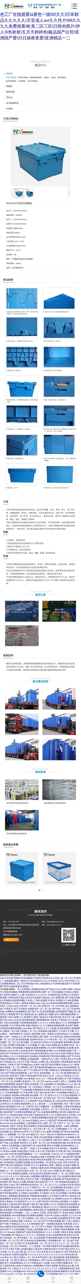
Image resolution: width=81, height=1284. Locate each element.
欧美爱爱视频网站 (23, 1154)
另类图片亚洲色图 (16, 1045)
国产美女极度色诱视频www (43, 1067)
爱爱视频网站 (25, 1210)
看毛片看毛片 (20, 1260)
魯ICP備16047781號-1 (57, 952)
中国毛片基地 (66, 1232)
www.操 (9, 1274)
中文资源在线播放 (8, 992)
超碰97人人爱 (17, 995)
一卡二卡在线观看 (41, 1154)
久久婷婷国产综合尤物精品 (38, 1101)
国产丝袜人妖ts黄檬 (9, 1143)
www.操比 (27, 1028)
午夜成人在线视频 (34, 1229)
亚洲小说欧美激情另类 (30, 1076)
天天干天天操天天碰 (9, 1249)
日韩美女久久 (69, 1076)
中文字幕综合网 (17, 1025)
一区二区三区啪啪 (66, 1039)
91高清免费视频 (47, 1011)
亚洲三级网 (66, 989)
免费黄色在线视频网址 (16, 1011)
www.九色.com (43, 1003)
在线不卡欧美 (16, 1126)
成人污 (27, 1252)
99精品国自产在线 (25, 1151)
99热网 (73, 1238)
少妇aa (76, 989)
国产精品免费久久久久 (46, 1204)
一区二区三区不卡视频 (40, 1226)
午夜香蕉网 (57, 1226)
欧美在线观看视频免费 (61, 1003)
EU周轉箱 (21, 81)
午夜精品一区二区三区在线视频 (58, 1087)
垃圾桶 (9, 108)
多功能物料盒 (12, 103)
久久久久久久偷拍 (46, 1023)
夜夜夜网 (68, 1042)
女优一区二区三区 (37, 1171)
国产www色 (31, 1053)
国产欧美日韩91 (31, 1037)
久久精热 (22, 1193)
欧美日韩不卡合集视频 (55, 1092)
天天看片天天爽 (66, 1031)
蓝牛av (68, 1159)
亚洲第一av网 (62, 1126)
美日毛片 (66, 1017)
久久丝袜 (18, 1274)
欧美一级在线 (62, 1157)
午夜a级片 (8, 1062)
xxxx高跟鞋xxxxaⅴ (60, 1199)
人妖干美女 (33, 1073)
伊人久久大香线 (53, 1115)
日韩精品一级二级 (34, 1218)
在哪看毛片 (54, 1070)
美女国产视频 (71, 1025)
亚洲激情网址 (40, 1240)
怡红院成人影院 (61, 1037)
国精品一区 (8, 1031)
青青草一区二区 (17, 1120)
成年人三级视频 (68, 1081)
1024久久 (4, 1115)
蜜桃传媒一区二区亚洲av (30, 1087)
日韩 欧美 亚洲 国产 (9, 1076)
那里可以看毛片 (61, 1196)
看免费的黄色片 (71, 1073)
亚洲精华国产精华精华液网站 (53, 1056)
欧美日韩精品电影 (53, 1168)
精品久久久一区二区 (15, 1218)
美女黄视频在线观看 (17, 1173)
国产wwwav (47, 1260)
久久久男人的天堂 (39, 1252)
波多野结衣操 (36, 1039)
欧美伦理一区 (39, 1098)
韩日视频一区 (26, 1042)
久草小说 (40, 1151)
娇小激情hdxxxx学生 (19, 1132)
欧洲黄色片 (5, 1101)
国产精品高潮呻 (52, 1064)
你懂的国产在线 (22, 1232)
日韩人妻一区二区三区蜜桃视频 (52, 1129)
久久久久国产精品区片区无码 (43, 1201)
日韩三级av (38, 1092)
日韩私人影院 (46, 1213)
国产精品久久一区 (27, 1129)
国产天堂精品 (20, 1009)
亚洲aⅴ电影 (68, 1213)
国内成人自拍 (55, 1162)
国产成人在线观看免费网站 (46, 1112)
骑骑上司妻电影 (47, 1157)
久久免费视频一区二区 (14, 1134)
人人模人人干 (34, 1140)
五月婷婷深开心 (21, 1201)
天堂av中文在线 (51, 1215)
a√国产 (56, 1059)
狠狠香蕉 (74, 1246)
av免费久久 (65, 1215)
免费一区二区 (49, 1123)
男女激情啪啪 (11, 1092)
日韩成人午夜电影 (58, 1020)
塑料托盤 (10, 92)
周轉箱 (9, 73)
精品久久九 (64, 1274)
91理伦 (27, 1034)
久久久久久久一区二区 (63, 1243)
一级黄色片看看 (36, 1168)
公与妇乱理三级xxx (23, 1190)
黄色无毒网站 (30, 1126)
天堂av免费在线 (52, 1045)
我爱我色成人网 (47, 1176)
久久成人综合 (11, 1006)
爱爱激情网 (23, 992)
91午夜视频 (61, 1193)
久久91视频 (31, 1045)
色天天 (29, 1098)
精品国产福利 (22, 1084)
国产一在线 (29, 1148)
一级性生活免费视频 (9, 1145)
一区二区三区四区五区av (17, 1157)
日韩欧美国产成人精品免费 (33, 1145)
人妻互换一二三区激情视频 (50, 1104)
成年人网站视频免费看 (65, 1014)
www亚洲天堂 (73, 1143)
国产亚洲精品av (24, 1064)
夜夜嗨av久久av (65, 1084)
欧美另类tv (23, 1171)
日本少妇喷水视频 (58, 1263)
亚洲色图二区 (36, 1084)
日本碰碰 (69, 1137)
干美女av (49, 1134)
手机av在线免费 (10, 1023)
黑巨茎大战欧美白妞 (69, 1112)
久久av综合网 (50, 1218)
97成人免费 (13, 1017)
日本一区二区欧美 (24, 1106)
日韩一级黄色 (47, 1034)
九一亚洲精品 (38, 1235)
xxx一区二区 (11, 1171)
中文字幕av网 (25, 1092)
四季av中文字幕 (40, 1070)
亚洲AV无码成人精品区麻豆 (16, 1159)
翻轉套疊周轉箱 (36, 77)
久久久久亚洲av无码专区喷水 (66, 1185)
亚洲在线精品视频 (45, 1126)
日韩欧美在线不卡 (51, 1249)
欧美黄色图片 (6, 1213)
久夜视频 (18, 1078)
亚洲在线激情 (63, 1028)
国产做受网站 (22, 1185)
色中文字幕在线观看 (51, 1221)
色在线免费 (57, 1042)
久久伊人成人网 (15, 1252)
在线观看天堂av (10, 1210)
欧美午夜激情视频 (37, 1051)
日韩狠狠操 (23, 1109)
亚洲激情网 (33, 1059)
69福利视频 (51, 1238)
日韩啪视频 (17, 1048)
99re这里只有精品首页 (34, 1115)
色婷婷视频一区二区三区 (51, 1073)
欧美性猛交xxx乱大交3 (48, 1053)
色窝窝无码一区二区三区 (39, 1009)
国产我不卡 (33, 1011)
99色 (62, 1006)
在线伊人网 (38, 1064)
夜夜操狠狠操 (71, 1257)
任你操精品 (8, 1162)
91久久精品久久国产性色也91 (63, 1252)
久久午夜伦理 (50, 1039)
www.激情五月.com (35, 1134)
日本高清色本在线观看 (39, 1173)
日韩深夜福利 (66, 1062)
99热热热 (14, 1090)
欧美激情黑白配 (58, 1143)
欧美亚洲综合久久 (63, 1034)
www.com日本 (14, 1020)
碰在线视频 (73, 1000)
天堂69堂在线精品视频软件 (56, 1271)
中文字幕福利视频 (69, 1098)
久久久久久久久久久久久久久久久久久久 (38, 1268)
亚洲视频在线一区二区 (58, 1240)
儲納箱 (46, 77)
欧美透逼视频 (22, 1039)
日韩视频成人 (34, 1260)
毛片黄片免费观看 (56, 1048)
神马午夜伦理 (69, 1162)
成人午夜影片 (6, 1009)
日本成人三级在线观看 (36, 1000)
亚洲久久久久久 (23, 1187)
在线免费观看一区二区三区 (38, 1243)
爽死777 (57, 1213)
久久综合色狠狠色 (68, 1095)
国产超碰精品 (16, 1165)
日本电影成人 (18, 1101)
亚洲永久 (65, 995)
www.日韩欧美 (54, 1171)
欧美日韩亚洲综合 (8, 1109)
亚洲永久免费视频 (8, 1196)
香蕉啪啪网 (66, 1070)
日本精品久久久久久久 (35, 995)
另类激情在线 (54, 995)
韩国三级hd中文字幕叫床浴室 (47, 1017)
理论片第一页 (53, 1098)
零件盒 (9, 97)
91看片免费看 (51, 1266)
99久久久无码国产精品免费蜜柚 (59, 1229)
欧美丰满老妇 (6, 1201)
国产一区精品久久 (13, 1037)
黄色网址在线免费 (20, 1095)
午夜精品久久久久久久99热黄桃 (25, 1224)
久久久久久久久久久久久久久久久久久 (46, 1254)
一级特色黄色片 (15, 1034)
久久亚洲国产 (26, 1017)
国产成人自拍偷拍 (71, 1151)
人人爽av (34, 1213)
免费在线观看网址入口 (25, 1104)
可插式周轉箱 (11, 77)
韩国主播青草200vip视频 (57, 1246)
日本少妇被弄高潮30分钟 (68, 1176)
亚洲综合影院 (16, 1115)
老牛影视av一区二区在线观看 (31, 1238)
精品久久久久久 (51, 1207)
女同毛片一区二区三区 (51, 1109)
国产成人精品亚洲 (24, 1014)
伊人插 (41, 1045)
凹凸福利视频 (46, 1137)
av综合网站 (33, 1193)
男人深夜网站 (24, 989)
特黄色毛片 (74, 1101)
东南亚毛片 (25, 1207)
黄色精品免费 (16, 1221)
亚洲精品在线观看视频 (14, 1000)
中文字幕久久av (37, 1132)
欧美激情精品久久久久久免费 (45, 1232)
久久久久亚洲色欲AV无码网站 (24, 1056)
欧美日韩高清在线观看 (41, 1159)
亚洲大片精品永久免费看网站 (30, 1266)
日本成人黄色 (32, 1137)
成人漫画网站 (71, 1006)
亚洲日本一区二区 (50, 1006)
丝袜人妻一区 (6, 1260)
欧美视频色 (19, 1123)
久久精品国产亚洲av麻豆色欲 (59, 1120)
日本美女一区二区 (32, 1221)
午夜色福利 (19, 1137)
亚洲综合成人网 (66, 1266)
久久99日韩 (75, 1140)
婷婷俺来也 (37, 1207)
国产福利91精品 (7, 1187)
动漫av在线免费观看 (66, 1067)
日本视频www (18, 1271)
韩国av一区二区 (26, 1257)
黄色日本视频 (53, 1145)
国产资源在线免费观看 (16, 1073)
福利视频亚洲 (42, 1020)
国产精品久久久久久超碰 (44, 1028)
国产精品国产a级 (26, 1204)
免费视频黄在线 (66, 1268)
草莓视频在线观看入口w (41, 1196)
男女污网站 (63, 1140)
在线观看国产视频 (64, 1011)
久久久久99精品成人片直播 (36, 1263)
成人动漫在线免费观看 (34, 1274)
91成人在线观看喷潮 (55, 1235)
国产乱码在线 (26, 1240)
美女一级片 (69, 1104)
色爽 (28, 1025)
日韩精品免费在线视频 (10, 1028)
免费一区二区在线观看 (52, 992)
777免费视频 (52, 1274)
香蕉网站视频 (64, 1051)
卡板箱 (53, 77)
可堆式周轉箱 (32, 81)
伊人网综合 (75, 1199)
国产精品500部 (69, 1179)
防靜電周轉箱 (11, 81)
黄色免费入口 (69, 1187)
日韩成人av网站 (37, 1062)
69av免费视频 (18, 1215)
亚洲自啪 (67, 1224)
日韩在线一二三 (25, 1246)
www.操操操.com (32, 1078)
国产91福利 (59, 1118)
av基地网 (63, 1201)
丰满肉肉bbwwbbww (64, 1134)
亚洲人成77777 (24, 1070)
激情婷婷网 (35, 992)
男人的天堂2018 (60, 1101)
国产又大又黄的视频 (15, 1229)
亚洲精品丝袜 (37, 989)
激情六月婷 (63, 1238)
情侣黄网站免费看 (34, 1215)
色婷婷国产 (8, 1112)
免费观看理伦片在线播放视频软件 (63, 1210)
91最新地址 (58, 1137)
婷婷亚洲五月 (39, 1210)
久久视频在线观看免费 (53, 1025)
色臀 (14, 1070)
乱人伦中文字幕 (21, 1062)
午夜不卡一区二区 (65, 1123)
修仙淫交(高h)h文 (42, 1042)
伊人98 (67, 1078)
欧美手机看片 (41, 1257)
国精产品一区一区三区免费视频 (47, 1187)
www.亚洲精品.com (35, 1120)
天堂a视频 (35, 1109)
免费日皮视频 (52, 1132)
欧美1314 (54, 1148)
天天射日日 (19, 1243)
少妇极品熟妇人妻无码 (31, 1249)
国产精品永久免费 (17, 1182)
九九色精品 (5, 1095)
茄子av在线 (58, 1159)
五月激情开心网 (49, 1140)
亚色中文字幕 (32, 1179)
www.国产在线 (7, 1154)
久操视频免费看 (40, 1190)
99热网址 (24, 1067)
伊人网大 (14, 1257)
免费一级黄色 (55, 1165)
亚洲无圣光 (17, 1199)
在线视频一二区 (21, 1213)
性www (11, 1232)
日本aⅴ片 (55, 1154)
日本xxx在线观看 (34, 1271)
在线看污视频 (69, 1165)
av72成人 (16, 1003)
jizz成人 (24, 1168)
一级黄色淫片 (46, 1059)
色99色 (6, 995)
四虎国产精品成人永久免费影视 (49, 997)
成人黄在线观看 (56, 1257)
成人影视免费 (43, 1199)
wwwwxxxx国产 (52, 1081)
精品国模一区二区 (38, 1095)
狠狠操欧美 (23, 1196)
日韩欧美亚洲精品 (71, 1106)
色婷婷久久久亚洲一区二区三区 (35, 1143)
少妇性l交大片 (6, 1104)
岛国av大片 (66, 1064)
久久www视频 (41, 1148)
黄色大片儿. (53, 1095)
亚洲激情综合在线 (41, 1090)
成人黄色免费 (52, 1062)
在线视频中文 (50, 1084)
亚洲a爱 (70, 1048)
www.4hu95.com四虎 (17, 1051)
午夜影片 (12, 1064)
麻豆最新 (59, 1078)
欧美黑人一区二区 (59, 1173)
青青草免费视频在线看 (42, 1118)
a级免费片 (53, 1031)
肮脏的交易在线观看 (67, 1204)
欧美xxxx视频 (9, 1151)
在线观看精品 (16, 1263)
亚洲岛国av (5, 1003)
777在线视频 (26, 1090)
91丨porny (57, 1076)
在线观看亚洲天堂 (66, 1218)
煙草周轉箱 (61, 77)
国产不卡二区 (51, 1182)
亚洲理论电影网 (19, 1254)
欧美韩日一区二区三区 (33, 1081)
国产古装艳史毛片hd (15, 1053)
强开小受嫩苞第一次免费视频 (48, 1106)
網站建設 (69, 952)
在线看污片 (61, 1000)
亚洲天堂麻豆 (67, 1053)
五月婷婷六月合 (47, 1193)
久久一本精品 (47, 1078)
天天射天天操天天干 (21, 1118)
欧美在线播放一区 (39, 1162)
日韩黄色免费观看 (23, 1112)
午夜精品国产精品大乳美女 (20, 997)
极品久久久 (61, 1023)
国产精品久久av (52, 989)
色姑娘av (35, 1157)
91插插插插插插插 (28, 1023)
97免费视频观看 (56, 1190)
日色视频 (4, 1179)
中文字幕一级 (16, 1148)
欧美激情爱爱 (28, 1020)
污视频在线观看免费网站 (35, 1048)
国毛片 (65, 1115)
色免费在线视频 (22, 1162)
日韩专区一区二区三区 (29, 1006)
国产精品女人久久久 (21, 1235)
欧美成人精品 (30, 1199)
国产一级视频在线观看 (51, 1224)
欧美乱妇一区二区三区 (40, 1185)
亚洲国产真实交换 (35, 1182)
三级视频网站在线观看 (50, 1179)
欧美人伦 (46, 1076)
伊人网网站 (21, 1059)
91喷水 (51, 1000)
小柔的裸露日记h (34, 1123)
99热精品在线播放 (67, 1182)
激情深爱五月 (57, 1090)
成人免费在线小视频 (43, 1014)
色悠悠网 (35, 1034)
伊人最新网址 (41, 1165)
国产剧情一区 (46, 1037)
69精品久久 (36, 1025)
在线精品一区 (9, 1238)
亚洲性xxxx (52, 1051)
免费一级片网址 (17, 1179)
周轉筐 (9, 86)
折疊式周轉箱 (23, 77)
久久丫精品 (13, 1268)
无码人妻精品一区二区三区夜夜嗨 (31, 1031)
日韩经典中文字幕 (53, 1151)
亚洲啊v (17, 1081)
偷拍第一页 (39, 1246)
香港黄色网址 (67, 1145)
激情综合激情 (28, 1003)
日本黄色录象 (74, 1193)
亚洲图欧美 (59, 1260)
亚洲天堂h (66, 1059)
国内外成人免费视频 (29, 1176)
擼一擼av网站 (20, 1140)
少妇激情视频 (18, 1098)
